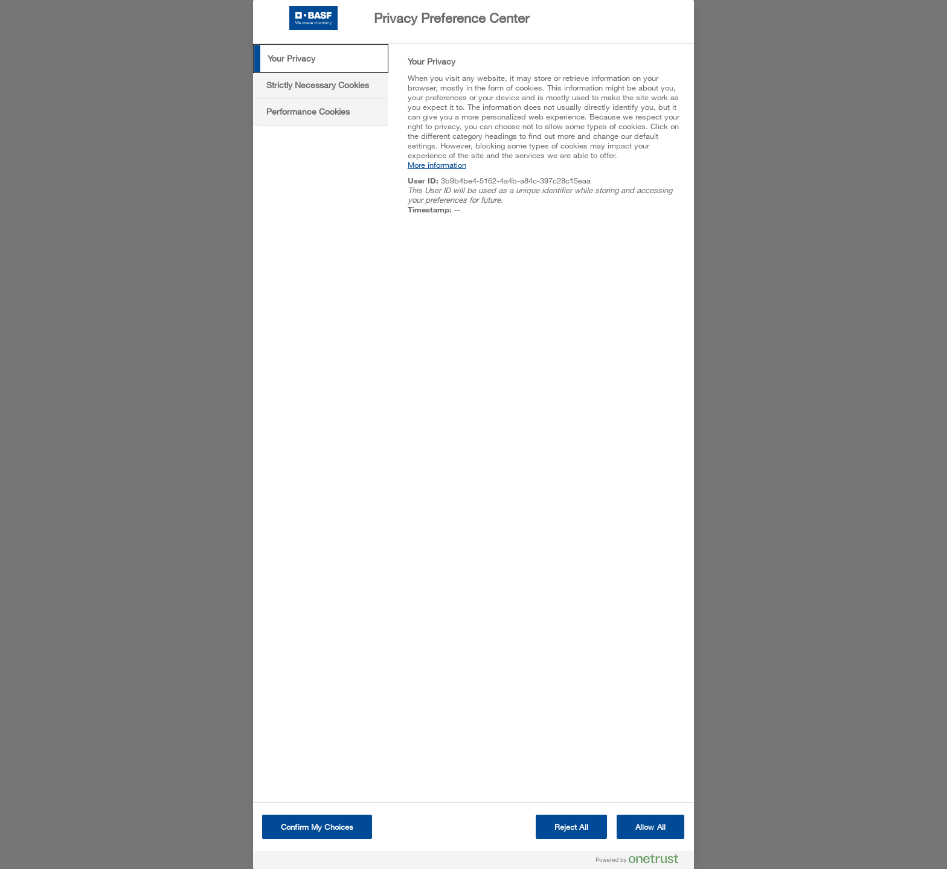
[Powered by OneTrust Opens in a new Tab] (642, 861)
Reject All (571, 827)
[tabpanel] (546, 142)
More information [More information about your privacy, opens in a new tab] (437, 165)
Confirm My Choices (317, 827)
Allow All (650, 827)
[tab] (320, 58)
